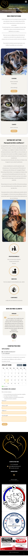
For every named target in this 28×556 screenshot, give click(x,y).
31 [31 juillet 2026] (18, 383)
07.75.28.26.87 (6, 353)
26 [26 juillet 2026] (25, 380)
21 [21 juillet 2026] (8, 380)
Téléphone (4, 410)
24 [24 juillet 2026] (18, 380)
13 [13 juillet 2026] (4, 376)
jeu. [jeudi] (14, 368)
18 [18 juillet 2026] (21, 376)
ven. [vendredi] (17, 368)
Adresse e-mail (5, 405)
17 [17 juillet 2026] (18, 376)
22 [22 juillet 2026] (11, 380)
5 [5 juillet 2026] (25, 369)
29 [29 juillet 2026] (11, 383)
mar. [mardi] (7, 368)
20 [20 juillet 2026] (4, 380)
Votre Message (5, 415)
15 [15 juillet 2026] (11, 376)
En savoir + (14, 91)
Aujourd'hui (19, 365)
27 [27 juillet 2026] (4, 383)
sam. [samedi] (21, 368)
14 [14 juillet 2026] (8, 376)
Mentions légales (14, 479)
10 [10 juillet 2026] (18, 373)
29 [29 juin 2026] (4, 369)
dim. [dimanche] (24, 368)
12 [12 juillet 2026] (25, 373)
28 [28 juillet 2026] (8, 383)
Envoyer (4, 424)
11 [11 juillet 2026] (21, 373)
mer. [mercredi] (10, 368)
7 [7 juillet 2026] (8, 373)
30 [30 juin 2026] (8, 369)
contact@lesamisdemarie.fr (9, 351)
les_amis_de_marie (15, 468)
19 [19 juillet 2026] (25, 376)
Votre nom (4, 400)
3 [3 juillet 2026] (18, 369)
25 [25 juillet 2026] (21, 380)
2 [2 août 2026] (25, 383)
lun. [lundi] (3, 368)
